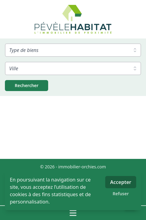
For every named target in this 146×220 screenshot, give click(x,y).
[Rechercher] (26, 85)
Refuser (121, 193)
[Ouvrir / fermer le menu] (73, 213)
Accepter (120, 182)
